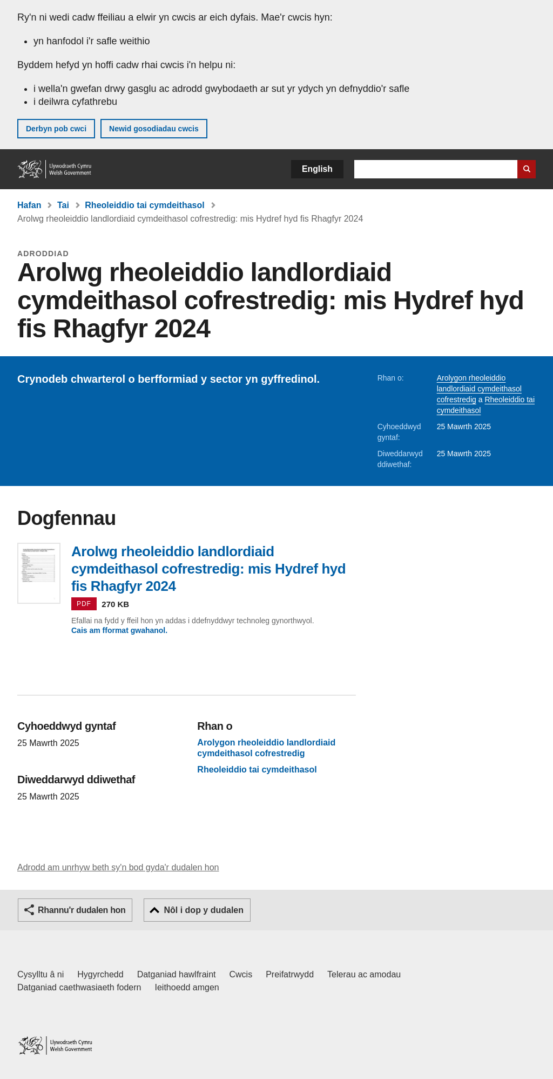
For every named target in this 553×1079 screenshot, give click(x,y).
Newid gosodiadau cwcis (154, 128)
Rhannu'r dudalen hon (81, 910)
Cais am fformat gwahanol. (119, 630)
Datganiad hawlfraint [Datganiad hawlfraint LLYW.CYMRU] (176, 974)
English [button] (317, 169)
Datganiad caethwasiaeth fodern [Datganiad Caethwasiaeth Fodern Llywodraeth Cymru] (79, 987)
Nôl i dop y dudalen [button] (204, 910)
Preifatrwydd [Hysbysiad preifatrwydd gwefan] (290, 974)
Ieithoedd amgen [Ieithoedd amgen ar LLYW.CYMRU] (187, 987)
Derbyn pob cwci (56, 128)
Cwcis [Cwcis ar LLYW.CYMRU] (241, 974)
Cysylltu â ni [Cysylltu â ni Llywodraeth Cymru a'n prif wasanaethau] (40, 974)
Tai (63, 205)
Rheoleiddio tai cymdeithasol (144, 205)
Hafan (29, 205)
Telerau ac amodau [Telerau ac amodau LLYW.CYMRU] (364, 974)
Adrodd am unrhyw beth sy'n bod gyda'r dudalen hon (118, 867)
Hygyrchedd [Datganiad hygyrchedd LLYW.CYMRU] (100, 974)
